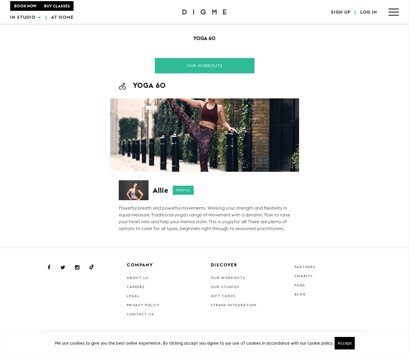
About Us (138, 278)
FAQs (300, 285)
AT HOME (62, 17)
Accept (344, 343)
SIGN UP (340, 12)
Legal (133, 296)
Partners (305, 267)
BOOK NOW (25, 6)
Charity (304, 276)
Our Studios (225, 287)
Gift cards (223, 296)
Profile (183, 190)
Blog (300, 294)
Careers (136, 287)
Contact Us (140, 314)
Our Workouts (204, 65)
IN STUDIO (25, 17)
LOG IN (368, 12)
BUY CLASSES (57, 6)
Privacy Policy (143, 305)
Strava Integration (234, 305)
